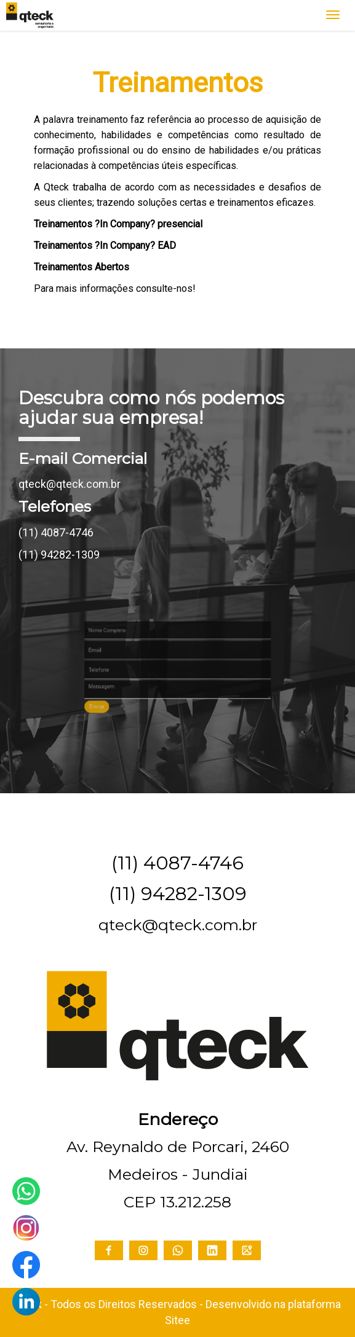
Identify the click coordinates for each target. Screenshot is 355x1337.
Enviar (129, 692)
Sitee (177, 1320)
